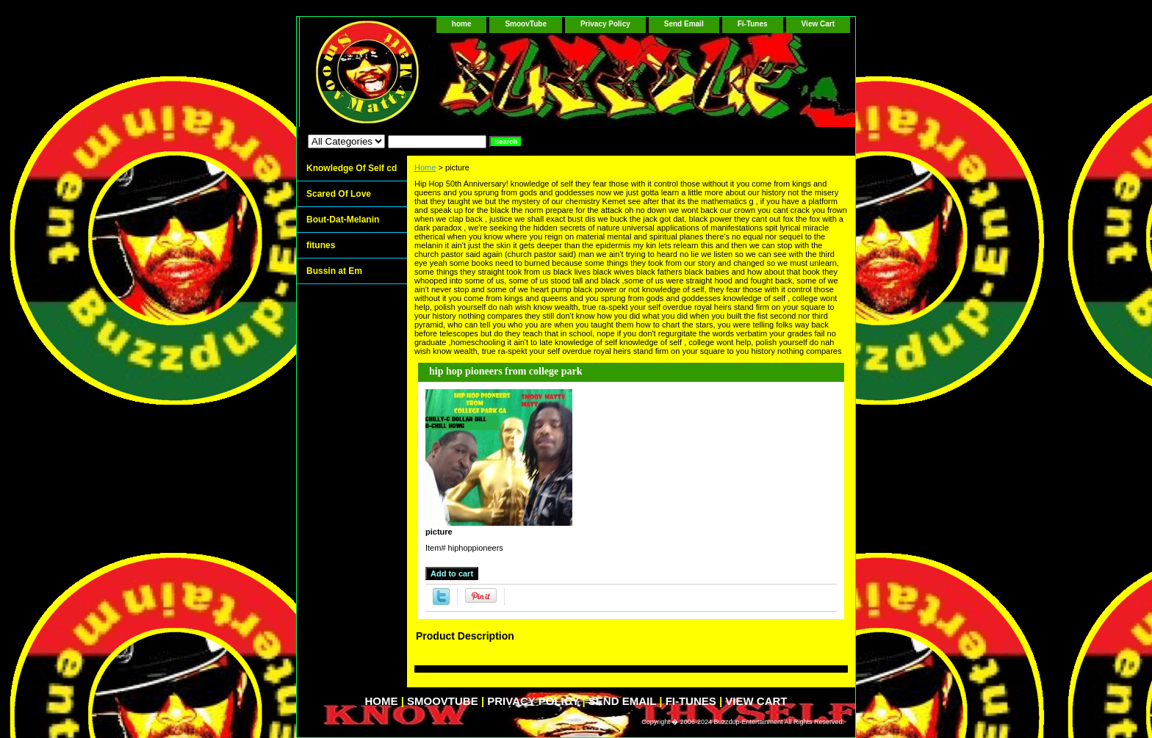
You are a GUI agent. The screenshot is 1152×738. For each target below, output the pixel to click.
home (462, 24)
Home (425, 167)
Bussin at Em (334, 271)
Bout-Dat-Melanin (342, 219)
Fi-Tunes (753, 24)
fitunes (320, 245)
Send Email (684, 24)
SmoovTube (525, 24)
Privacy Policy (605, 24)
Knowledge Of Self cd (351, 168)
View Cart (818, 24)
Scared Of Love (338, 194)
